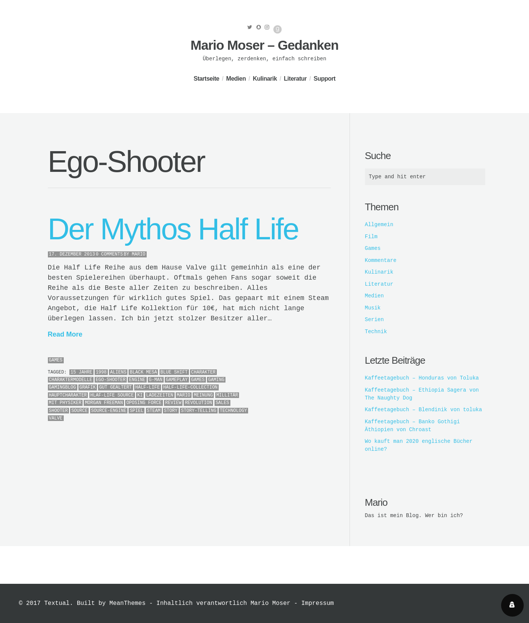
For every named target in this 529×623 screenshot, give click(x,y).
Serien (374, 320)
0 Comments (109, 254)
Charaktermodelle (70, 380)
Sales (222, 403)
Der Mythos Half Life (173, 229)
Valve (56, 418)
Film (371, 237)
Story (171, 410)
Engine (137, 380)
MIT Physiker (65, 403)
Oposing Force (144, 403)
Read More (65, 334)
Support (325, 78)
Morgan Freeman (104, 403)
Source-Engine (109, 410)
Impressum (317, 603)
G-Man (156, 380)
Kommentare (381, 260)
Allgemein (379, 225)
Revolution (198, 403)
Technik (376, 332)
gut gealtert (115, 387)
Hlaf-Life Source (112, 395)
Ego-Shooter (111, 380)
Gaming (216, 380)
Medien (236, 78)
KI (140, 395)
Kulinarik (265, 78)
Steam (154, 410)
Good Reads (277, 29)
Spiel (136, 410)
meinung (203, 395)
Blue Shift (174, 372)
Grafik (88, 387)
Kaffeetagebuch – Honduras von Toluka (422, 378)
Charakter (203, 372)
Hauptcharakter (68, 395)
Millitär (227, 395)
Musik (373, 308)
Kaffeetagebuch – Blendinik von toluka (423, 410)
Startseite (206, 78)
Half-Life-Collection (190, 387)
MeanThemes (127, 603)
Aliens (118, 372)
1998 (101, 372)
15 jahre (81, 372)
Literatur (295, 78)
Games (56, 360)
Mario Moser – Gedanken (264, 45)
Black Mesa (143, 372)
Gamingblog (62, 387)
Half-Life (147, 387)
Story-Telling (198, 410)
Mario (139, 254)
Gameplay (177, 380)
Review (173, 403)
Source (79, 410)
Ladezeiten (159, 395)
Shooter (58, 410)
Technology (233, 410)
